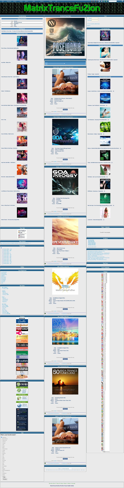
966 (81, 469)
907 (46, 469)
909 (50, 469)
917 (63, 469)
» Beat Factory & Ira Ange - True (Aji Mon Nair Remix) (97, 259)
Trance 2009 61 (7, 253)
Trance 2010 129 (7, 254)
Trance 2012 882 (7, 257)
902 (63, 468)
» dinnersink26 (3, 273)
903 (65, 468)
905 (68, 468)
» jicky (2, 282)
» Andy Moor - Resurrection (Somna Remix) (94, 254)
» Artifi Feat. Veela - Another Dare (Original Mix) (95, 256)
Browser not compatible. (22, 121)
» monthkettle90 (4, 274)
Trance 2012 (76, 67)
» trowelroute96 (4, 272)
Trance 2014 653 (7, 260)
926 (77, 469)
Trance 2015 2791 (8, 262)
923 (72, 469)
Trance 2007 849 (7, 250)
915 (59, 469)
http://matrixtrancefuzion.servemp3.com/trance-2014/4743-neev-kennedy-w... (15, 243)
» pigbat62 (3, 275)
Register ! (89, 25)
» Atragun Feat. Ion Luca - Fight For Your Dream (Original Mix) (98, 257)
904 (66, 468)
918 (64, 469)
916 (61, 469)
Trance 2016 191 (7, 263)
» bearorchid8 (3, 278)
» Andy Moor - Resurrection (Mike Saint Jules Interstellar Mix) (98, 253)
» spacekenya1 (3, 276)
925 (76, 469)
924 (74, 469)
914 (58, 469)
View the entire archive (92, 246)
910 (51, 469)
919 (66, 469)
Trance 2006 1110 (8, 249)
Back (59, 468)
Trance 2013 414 (7, 259)
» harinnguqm (3, 279)
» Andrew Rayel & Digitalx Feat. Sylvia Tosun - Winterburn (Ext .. (98, 252)
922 (71, 469)
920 (68, 469)
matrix (4, 288)
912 (55, 469)
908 (48, 469)
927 (79, 469)
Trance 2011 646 (7, 256)
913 (56, 469)
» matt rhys (3, 281)
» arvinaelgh (3, 280)
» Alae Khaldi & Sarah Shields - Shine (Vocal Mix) (96, 251)
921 (69, 469)
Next (84, 469)
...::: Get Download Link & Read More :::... (53, 114)
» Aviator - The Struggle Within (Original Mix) (95, 258)
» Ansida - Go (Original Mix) (92, 255)
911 (53, 469)
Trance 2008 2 (7, 252)
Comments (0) (64, 114)
